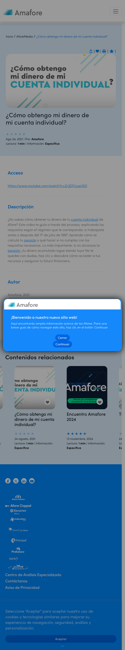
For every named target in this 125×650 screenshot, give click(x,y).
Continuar (63, 344)
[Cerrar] (62, 646)
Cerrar (62, 338)
